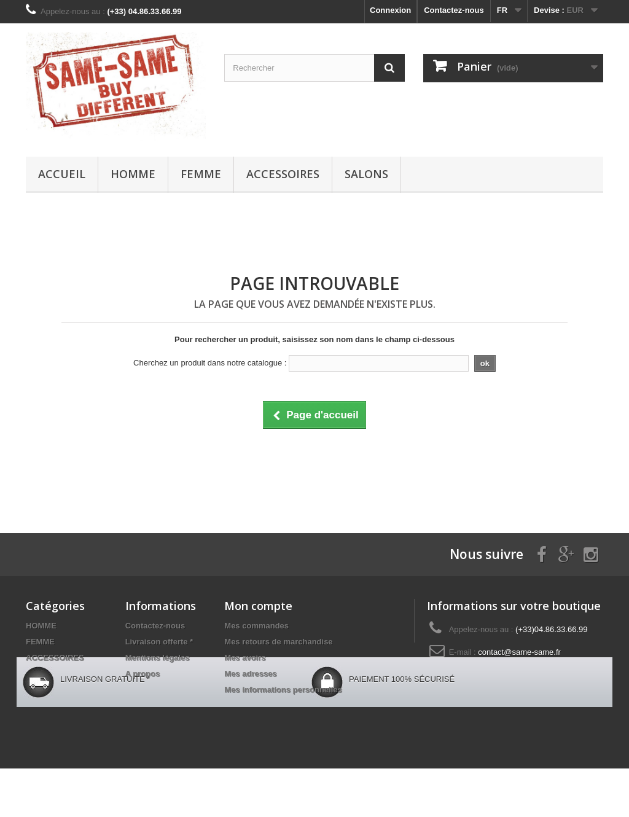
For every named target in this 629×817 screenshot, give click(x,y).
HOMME (133, 173)
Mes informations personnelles (283, 689)
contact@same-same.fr (519, 652)
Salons (366, 173)
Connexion (390, 10)
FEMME (201, 173)
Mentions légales (157, 657)
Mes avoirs (244, 657)
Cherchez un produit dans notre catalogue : (209, 362)
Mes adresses (250, 673)
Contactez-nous (454, 10)
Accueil (61, 173)
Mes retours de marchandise (278, 641)
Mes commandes (256, 625)
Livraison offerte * (159, 641)
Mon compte (258, 605)
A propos (142, 673)
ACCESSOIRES (282, 173)
